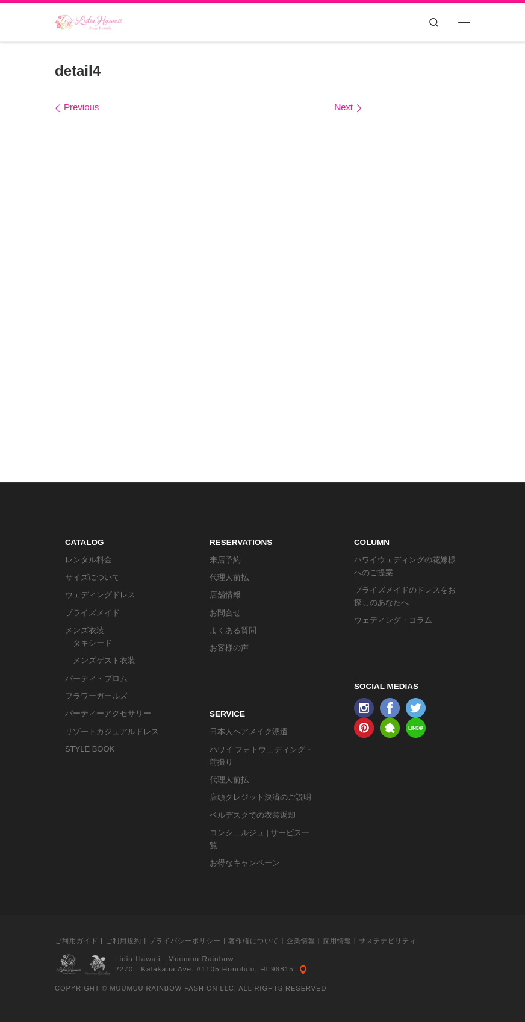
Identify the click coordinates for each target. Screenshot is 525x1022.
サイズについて (92, 577)
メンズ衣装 (84, 630)
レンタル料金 (88, 559)
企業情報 (301, 940)
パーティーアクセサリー (108, 713)
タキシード (92, 642)
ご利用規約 (123, 940)
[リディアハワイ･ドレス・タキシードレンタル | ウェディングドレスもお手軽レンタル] (89, 20)
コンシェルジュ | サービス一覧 (260, 839)
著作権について (253, 940)
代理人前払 (229, 577)
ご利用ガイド (76, 940)
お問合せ (225, 612)
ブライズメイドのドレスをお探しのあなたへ (405, 596)
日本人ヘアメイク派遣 (249, 731)
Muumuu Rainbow (201, 959)
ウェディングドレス (100, 594)
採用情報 (337, 940)
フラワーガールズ (96, 695)
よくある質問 (233, 630)
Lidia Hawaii (138, 959)
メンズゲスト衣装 (104, 660)
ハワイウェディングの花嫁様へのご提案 (405, 566)
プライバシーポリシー (185, 940)
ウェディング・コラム (393, 620)
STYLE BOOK (89, 748)
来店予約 (225, 559)
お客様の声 (229, 647)
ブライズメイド (92, 612)
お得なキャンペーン (245, 862)
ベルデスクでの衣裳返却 (253, 815)
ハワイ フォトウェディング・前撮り (262, 756)
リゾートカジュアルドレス (112, 731)
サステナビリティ (388, 940)
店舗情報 (225, 594)
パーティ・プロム (96, 678)
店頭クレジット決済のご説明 (260, 797)
